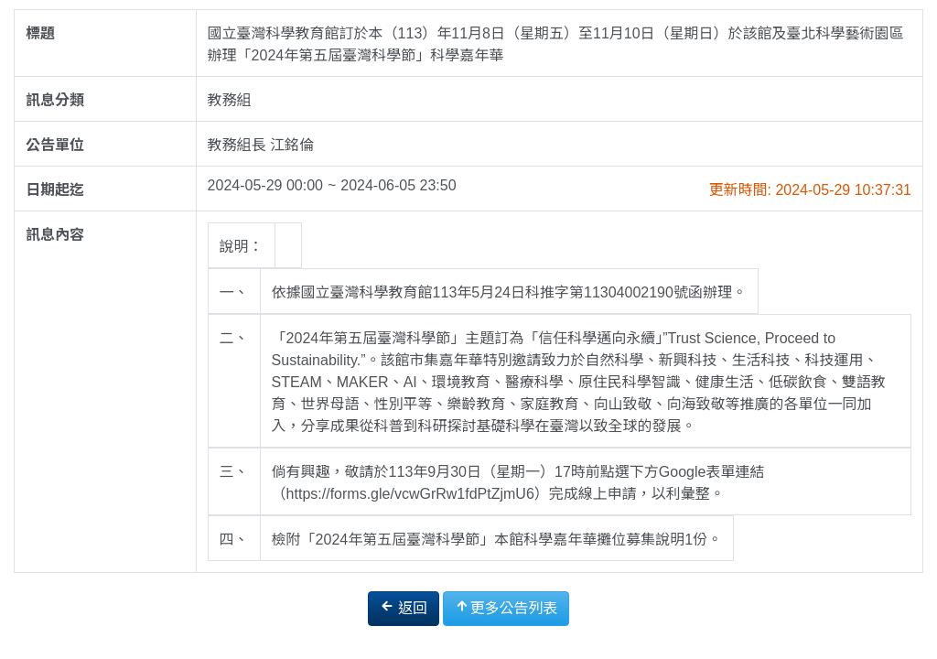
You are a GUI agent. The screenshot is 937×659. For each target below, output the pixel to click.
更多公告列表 (506, 607)
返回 (403, 607)
